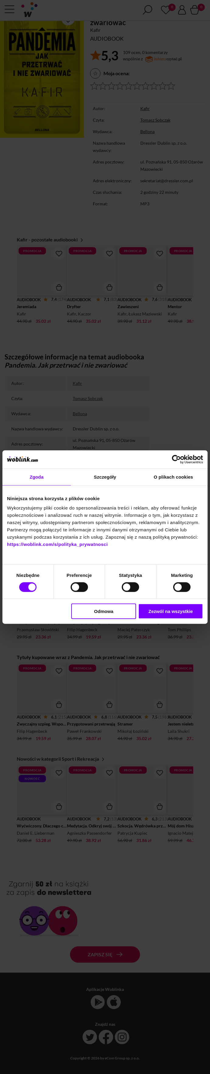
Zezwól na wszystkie (171, 611)
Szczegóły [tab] (105, 476)
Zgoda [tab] (37, 476)
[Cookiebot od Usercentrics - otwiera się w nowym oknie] (176, 459)
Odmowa (103, 611)
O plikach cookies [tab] (173, 476)
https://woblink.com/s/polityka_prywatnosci (57, 544)
